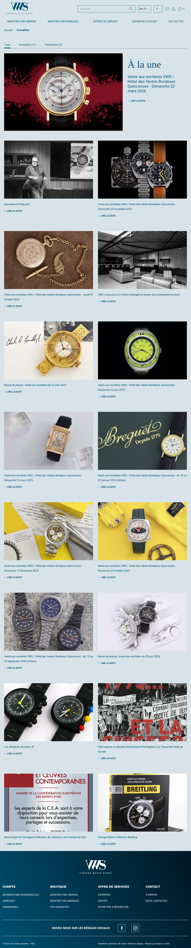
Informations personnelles (20, 894)
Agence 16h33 (163, 943)
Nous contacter (156, 900)
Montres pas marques (64, 900)
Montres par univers (64, 894)
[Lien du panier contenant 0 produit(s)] (181, 9)
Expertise (104, 894)
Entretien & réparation (113, 907)
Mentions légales (135, 943)
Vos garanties (59, 907)
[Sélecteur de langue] (144, 9)
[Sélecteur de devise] (158, 9)
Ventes (102, 900)
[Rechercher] (106, 8)
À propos (151, 894)
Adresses (8, 900)
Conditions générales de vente (112, 943)
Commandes (10, 907)
